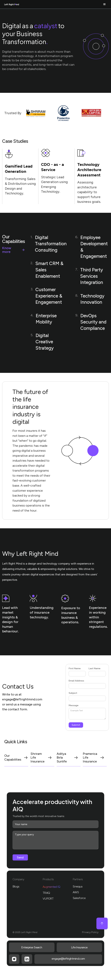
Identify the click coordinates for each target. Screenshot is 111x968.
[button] (67, 4)
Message (73, 705)
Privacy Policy (90, 932)
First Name (75, 668)
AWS (76, 892)
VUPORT (48, 898)
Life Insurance (79, 947)
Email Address (76, 680)
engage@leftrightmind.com (22, 699)
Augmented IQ (51, 886)
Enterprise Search (31, 947)
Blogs (16, 886)
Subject (73, 693)
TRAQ (46, 892)
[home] (14, 4)
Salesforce (79, 898)
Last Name (94, 668)
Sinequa (77, 886)
